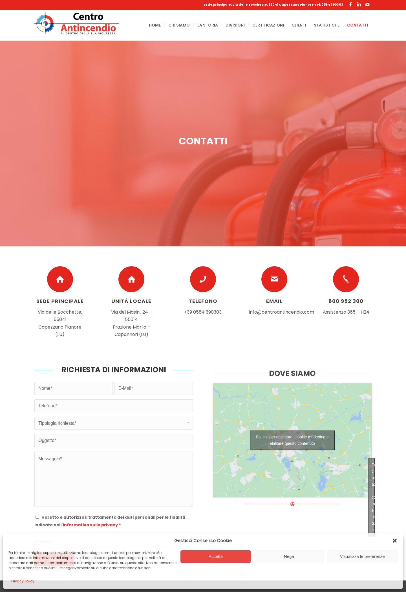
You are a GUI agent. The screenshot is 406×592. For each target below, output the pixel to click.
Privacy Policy (22, 581)
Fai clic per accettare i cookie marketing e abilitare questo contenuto (292, 466)
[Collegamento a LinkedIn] (359, 4)
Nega (289, 556)
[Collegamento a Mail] (367, 4)
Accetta (216, 556)
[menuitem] (154, 25)
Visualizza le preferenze (362, 556)
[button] (395, 540)
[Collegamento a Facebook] (350, 4)
